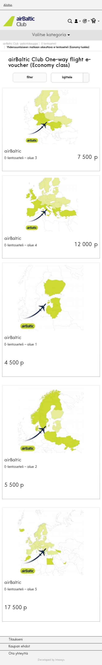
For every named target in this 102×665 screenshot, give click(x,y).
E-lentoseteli (48, 44)
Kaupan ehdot (19, 646)
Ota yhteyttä (18, 653)
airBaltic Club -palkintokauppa (20, 44)
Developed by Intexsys (51, 660)
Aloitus (8, 5)
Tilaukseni (16, 639)
